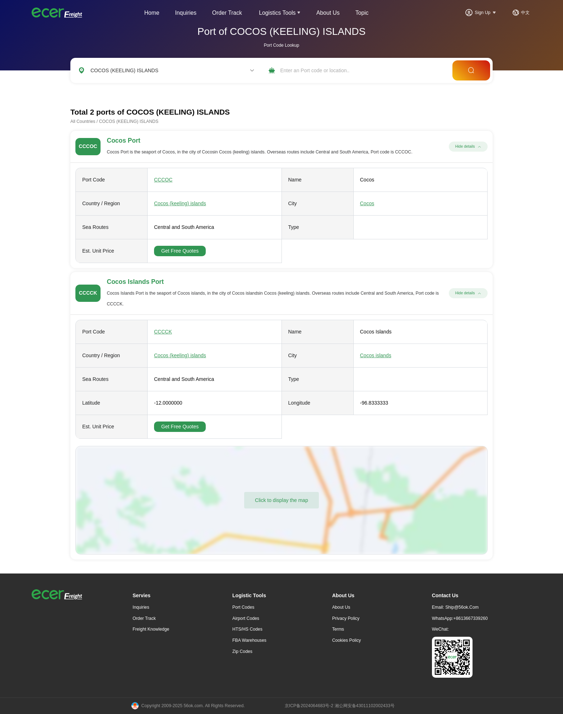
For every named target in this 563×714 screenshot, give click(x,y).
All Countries (82, 121)
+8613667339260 (470, 618)
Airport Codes (245, 618)
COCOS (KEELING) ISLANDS (128, 121)
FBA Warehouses (249, 640)
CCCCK (163, 332)
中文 (525, 12)
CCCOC (163, 180)
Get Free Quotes (180, 251)
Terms (338, 629)
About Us (328, 13)
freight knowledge (150, 629)
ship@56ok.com (462, 607)
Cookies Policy (346, 640)
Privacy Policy (345, 618)
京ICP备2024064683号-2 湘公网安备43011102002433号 (340, 705)
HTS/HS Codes (247, 629)
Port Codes (243, 607)
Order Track (227, 13)
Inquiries (185, 13)
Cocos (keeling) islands (180, 203)
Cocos (367, 203)
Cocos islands (375, 355)
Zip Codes (242, 651)
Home (151, 13)
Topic (362, 13)
